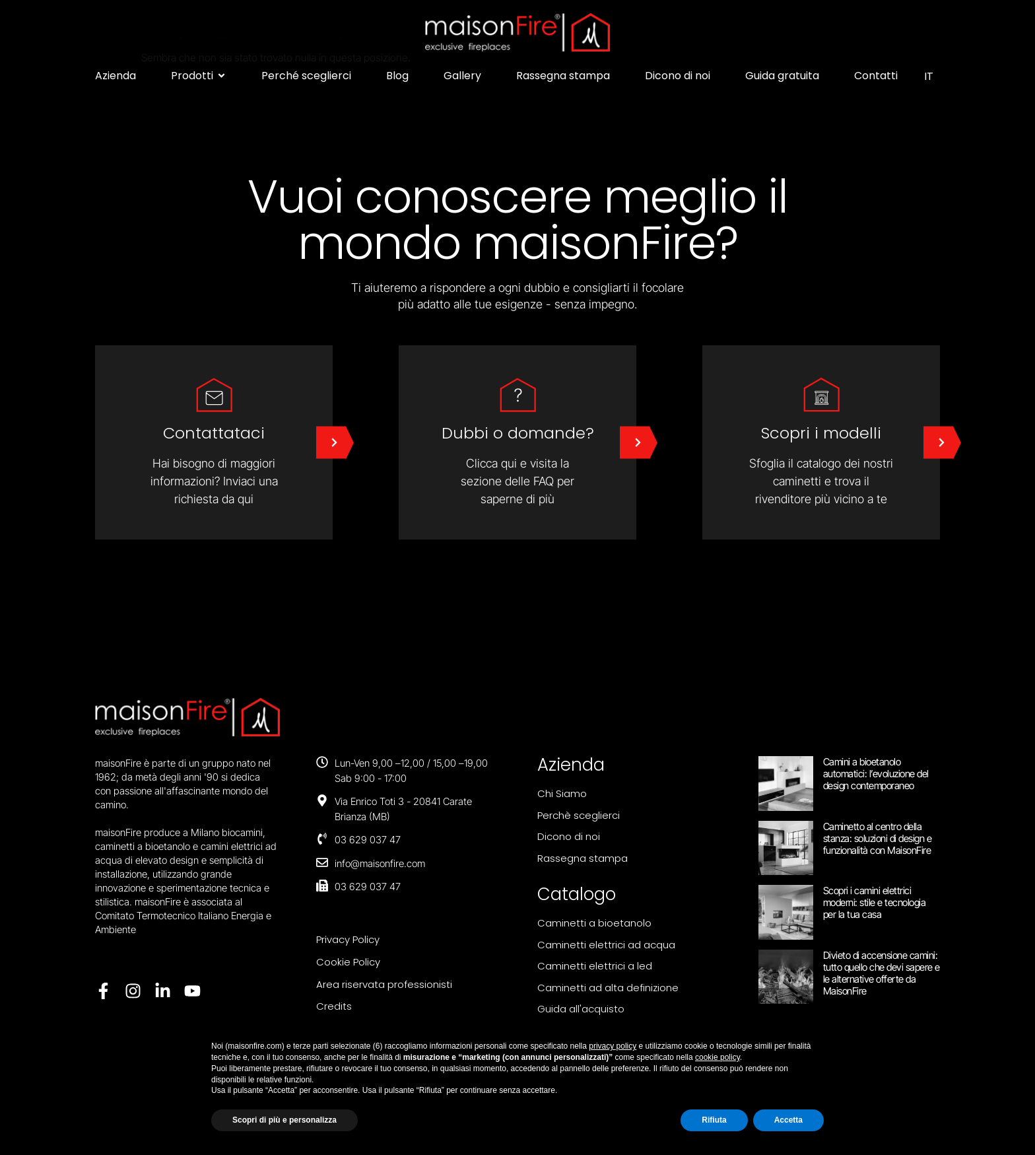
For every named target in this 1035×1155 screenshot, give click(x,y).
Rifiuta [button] (714, 1120)
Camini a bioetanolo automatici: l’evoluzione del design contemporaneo (876, 773)
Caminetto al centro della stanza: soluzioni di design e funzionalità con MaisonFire (877, 838)
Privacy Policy (348, 939)
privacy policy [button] (612, 1046)
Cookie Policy (348, 962)
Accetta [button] (788, 1120)
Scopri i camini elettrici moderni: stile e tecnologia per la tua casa (874, 902)
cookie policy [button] (717, 1057)
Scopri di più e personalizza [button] (284, 1120)
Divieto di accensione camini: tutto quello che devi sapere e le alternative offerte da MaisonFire (881, 973)
